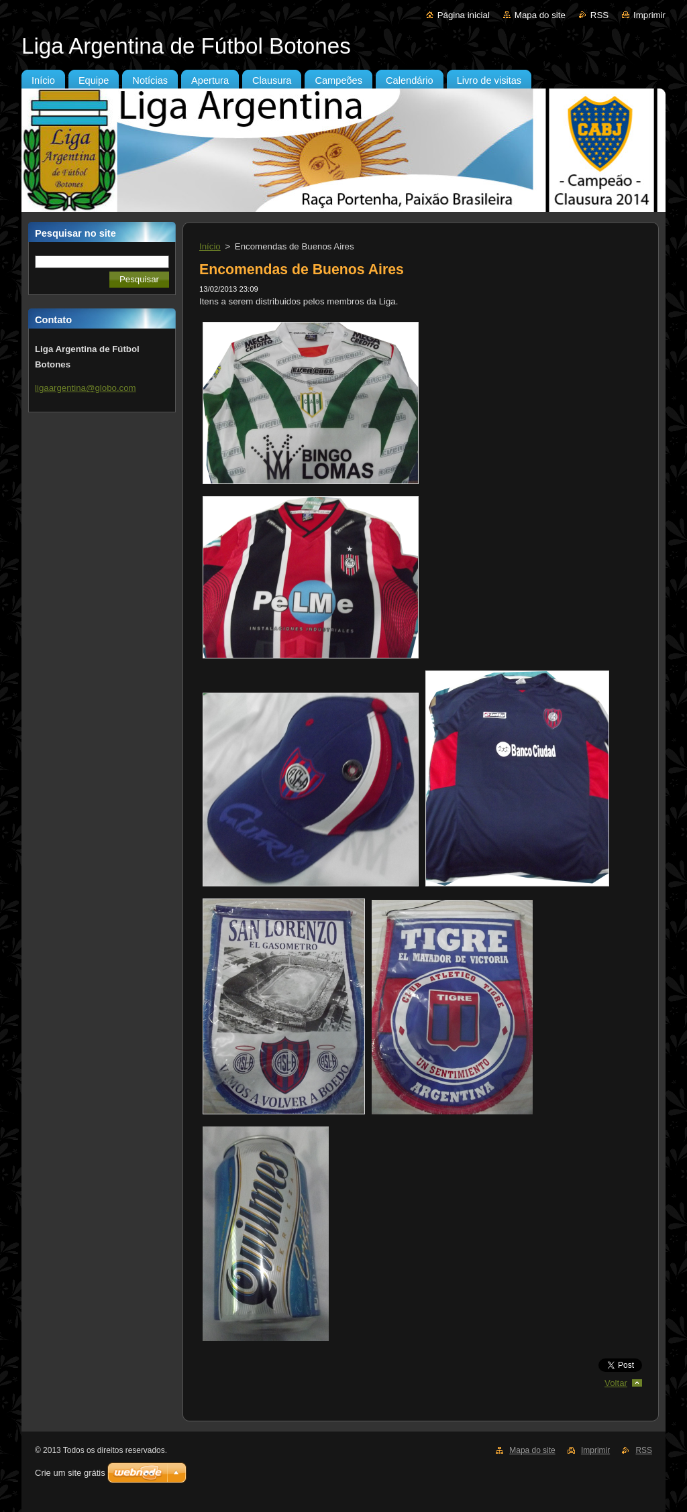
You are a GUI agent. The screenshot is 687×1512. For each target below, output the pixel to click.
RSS (599, 15)
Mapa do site (540, 15)
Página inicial (463, 15)
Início (210, 246)
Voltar (615, 1383)
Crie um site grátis (70, 1473)
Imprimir (649, 15)
